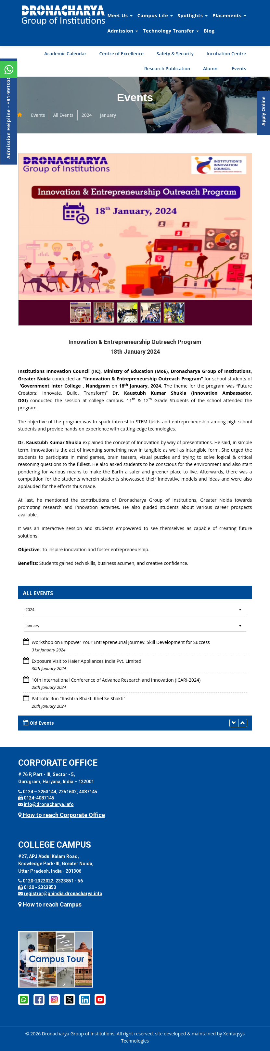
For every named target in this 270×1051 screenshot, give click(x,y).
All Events (63, 115)
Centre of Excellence (121, 53)
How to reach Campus (50, 904)
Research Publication (167, 68)
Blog (209, 30)
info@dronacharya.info (49, 804)
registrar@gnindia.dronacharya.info (63, 893)
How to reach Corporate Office (61, 815)
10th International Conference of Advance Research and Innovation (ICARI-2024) (116, 680)
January (108, 115)
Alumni (211, 68)
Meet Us (120, 15)
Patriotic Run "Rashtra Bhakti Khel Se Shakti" (78, 698)
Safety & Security (175, 53)
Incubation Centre (226, 53)
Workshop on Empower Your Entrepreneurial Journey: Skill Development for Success (121, 642)
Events (239, 68)
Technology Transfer (171, 30)
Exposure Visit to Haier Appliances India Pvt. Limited (86, 661)
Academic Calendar (65, 53)
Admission (123, 30)
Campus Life (155, 15)
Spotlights (193, 15)
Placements (229, 15)
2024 (87, 115)
